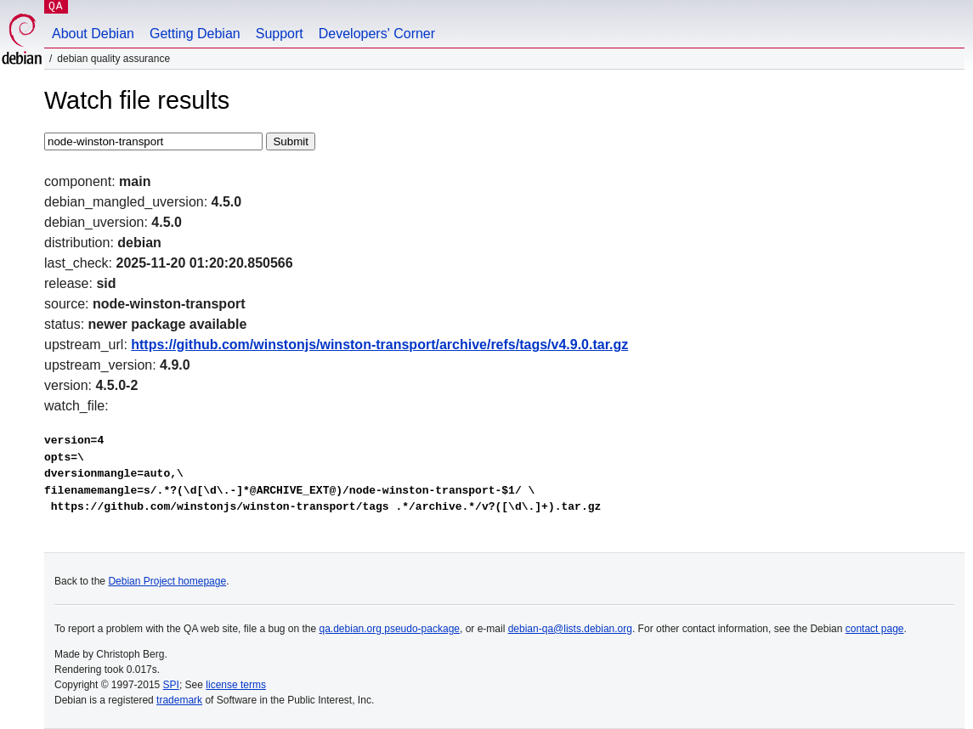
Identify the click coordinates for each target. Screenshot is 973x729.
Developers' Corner (377, 33)
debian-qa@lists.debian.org (570, 629)
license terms (236, 685)
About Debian (93, 33)
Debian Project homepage (167, 581)
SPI (171, 685)
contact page (875, 629)
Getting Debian (195, 33)
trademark (179, 700)
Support (279, 33)
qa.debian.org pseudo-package (390, 629)
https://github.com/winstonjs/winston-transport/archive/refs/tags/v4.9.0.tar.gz (379, 344)
